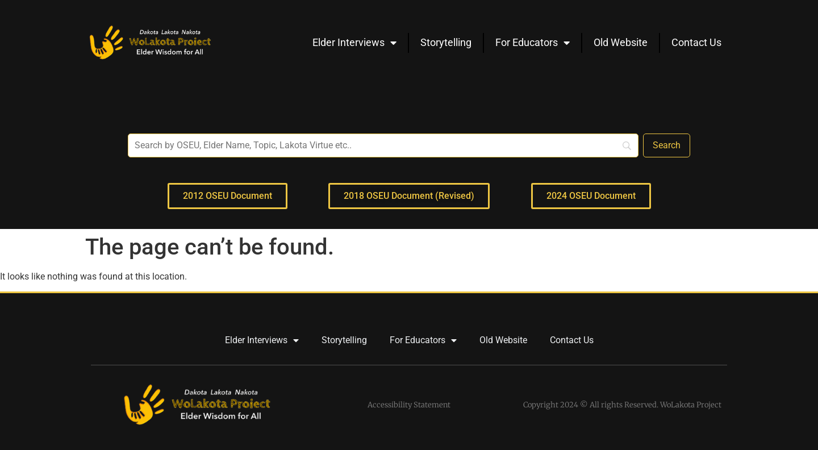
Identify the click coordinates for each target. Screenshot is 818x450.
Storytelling (445, 42)
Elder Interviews (354, 42)
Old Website (621, 42)
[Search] (666, 145)
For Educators (532, 42)
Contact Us (696, 42)
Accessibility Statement (409, 405)
